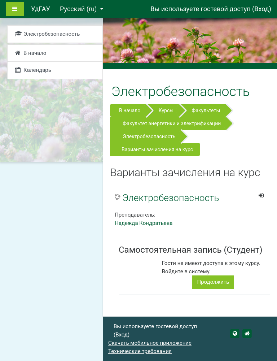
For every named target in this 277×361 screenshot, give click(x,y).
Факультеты (206, 110)
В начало (129, 110)
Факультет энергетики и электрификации (172, 123)
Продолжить (213, 282)
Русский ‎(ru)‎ (79, 9)
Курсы (166, 110)
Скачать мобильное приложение (150, 343)
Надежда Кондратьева (144, 223)
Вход (261, 9)
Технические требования (140, 351)
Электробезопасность (149, 136)
